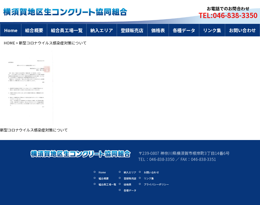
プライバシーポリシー (156, 184)
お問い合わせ (242, 30)
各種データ (184, 30)
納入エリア (101, 30)
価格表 (158, 30)
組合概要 (34, 30)
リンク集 (212, 30)
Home (10, 30)
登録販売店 (132, 30)
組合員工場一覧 (67, 30)
